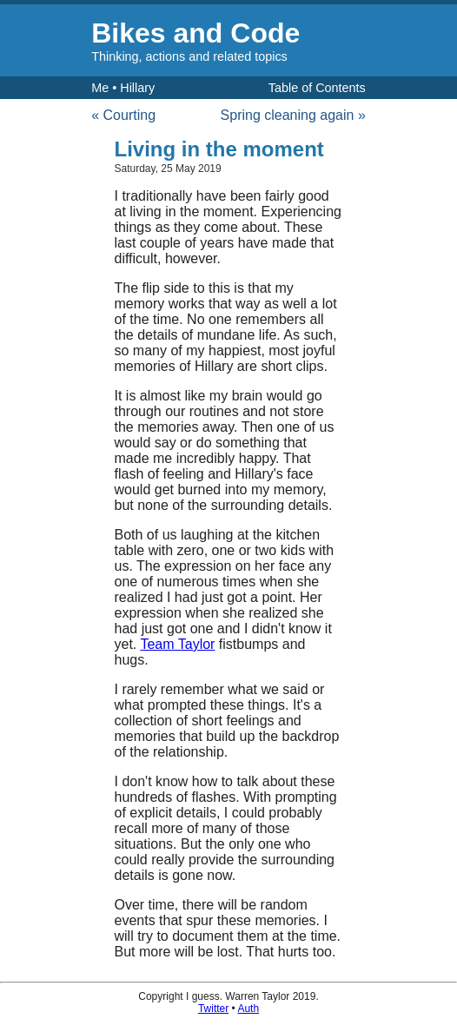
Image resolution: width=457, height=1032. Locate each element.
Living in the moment (219, 149)
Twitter (213, 1008)
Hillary (137, 88)
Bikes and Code (195, 33)
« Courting (123, 115)
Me (100, 88)
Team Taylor (177, 644)
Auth (248, 1008)
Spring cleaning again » (293, 115)
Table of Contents (317, 88)
